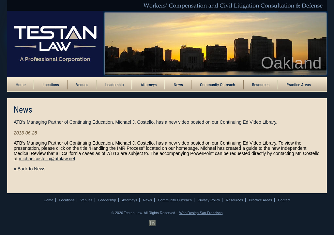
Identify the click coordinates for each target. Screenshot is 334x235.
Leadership (114, 84)
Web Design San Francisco (200, 213)
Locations (50, 84)
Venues (82, 84)
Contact (284, 200)
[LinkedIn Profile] (152, 223)
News (178, 84)
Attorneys (149, 84)
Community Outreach (217, 84)
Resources (261, 84)
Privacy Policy (209, 200)
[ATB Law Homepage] (50, 43)
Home (20, 84)
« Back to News (29, 168)
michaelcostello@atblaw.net (47, 158)
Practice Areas (298, 84)
